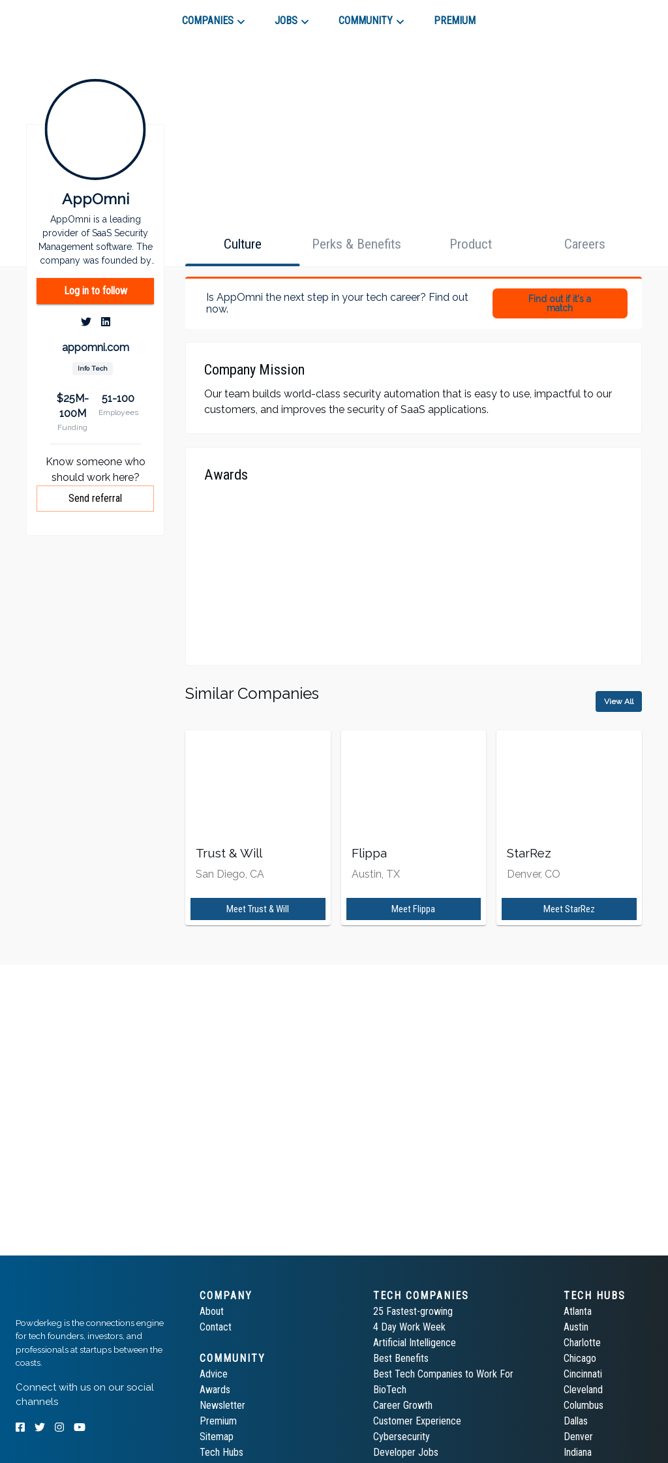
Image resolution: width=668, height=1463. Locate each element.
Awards (215, 1389)
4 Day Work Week (409, 1327)
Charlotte (582, 1342)
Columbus (583, 1405)
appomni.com (95, 347)
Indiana (578, 1452)
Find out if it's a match (559, 303)
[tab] (62, 15)
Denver (578, 1436)
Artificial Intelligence (414, 1342)
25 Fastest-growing (413, 1311)
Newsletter (222, 1405)
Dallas (576, 1421)
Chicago (580, 1358)
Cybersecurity (401, 1436)
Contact (216, 1327)
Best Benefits (401, 1358)
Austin (576, 1327)
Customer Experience (417, 1421)
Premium (218, 1421)
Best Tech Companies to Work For (443, 1374)
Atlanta (578, 1311)
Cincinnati (583, 1374)
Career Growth (403, 1405)
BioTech (389, 1389)
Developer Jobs (405, 1452)
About (212, 1311)
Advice (214, 1374)
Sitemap (217, 1436)
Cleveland (583, 1389)
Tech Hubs (221, 1452)
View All (618, 701)
